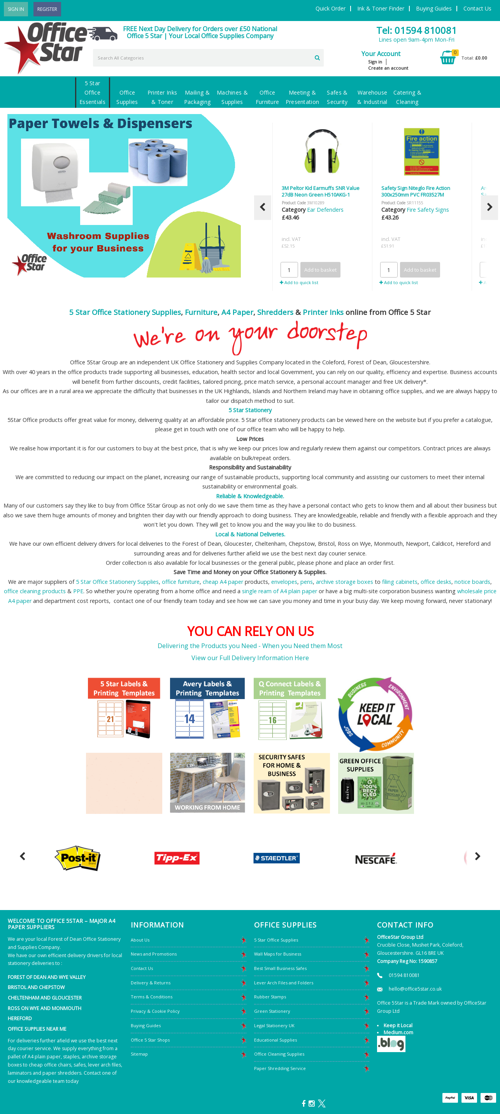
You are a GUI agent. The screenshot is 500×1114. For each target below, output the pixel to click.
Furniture (201, 312)
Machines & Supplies (232, 97)
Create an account (388, 68)
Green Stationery (272, 1011)
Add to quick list (299, 282)
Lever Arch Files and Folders (283, 983)
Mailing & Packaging (197, 97)
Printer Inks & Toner (162, 97)
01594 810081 (404, 975)
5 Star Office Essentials (92, 92)
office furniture (181, 581)
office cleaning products (35, 591)
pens (306, 581)
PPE (78, 591)
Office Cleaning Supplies (279, 1054)
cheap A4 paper (223, 581)
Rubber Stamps (270, 997)
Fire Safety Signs (428, 209)
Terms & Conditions (151, 997)
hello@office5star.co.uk (415, 989)
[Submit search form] (317, 57)
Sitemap (139, 1054)
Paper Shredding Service (280, 1068)
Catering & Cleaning (407, 97)
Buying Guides (434, 8)
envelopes (284, 581)
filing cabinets (400, 581)
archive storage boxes (344, 581)
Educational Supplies (275, 1040)
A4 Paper (237, 312)
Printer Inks (323, 312)
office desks (436, 581)
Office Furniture (267, 97)
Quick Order (331, 8)
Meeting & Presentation (302, 97)
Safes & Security (337, 97)
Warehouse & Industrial (372, 97)
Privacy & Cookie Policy (155, 1011)
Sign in (375, 62)
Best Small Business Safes (280, 968)
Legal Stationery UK (274, 1025)
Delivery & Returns (150, 983)
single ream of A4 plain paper (279, 591)
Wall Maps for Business (277, 954)
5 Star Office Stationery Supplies (125, 312)
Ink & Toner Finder (380, 8)
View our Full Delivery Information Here (250, 658)
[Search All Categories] (208, 58)
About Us (140, 940)
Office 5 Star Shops (150, 1040)
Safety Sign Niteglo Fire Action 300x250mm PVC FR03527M (415, 191)
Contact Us (477, 8)
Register (47, 9)
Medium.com (398, 1032)
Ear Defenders (325, 209)
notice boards (472, 581)
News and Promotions (154, 954)
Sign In (16, 9)
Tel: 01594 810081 (416, 30)
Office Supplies (127, 97)
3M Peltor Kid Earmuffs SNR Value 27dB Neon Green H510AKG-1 (321, 191)
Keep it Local (398, 1025)
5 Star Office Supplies (276, 940)
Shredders (275, 312)
